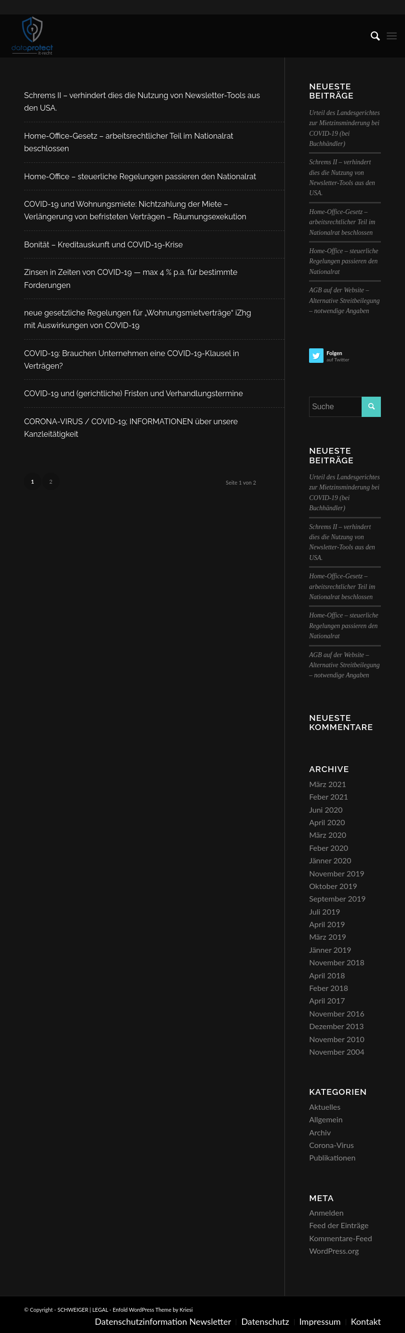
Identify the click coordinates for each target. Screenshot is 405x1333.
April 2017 (327, 1000)
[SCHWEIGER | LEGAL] (32, 35)
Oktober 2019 (333, 885)
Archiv (320, 1132)
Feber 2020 (328, 847)
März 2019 (327, 936)
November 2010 (336, 1039)
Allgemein (325, 1119)
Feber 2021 (328, 796)
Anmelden (326, 1212)
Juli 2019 (324, 911)
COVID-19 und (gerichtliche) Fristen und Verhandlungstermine (133, 393)
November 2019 (336, 873)
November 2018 (336, 962)
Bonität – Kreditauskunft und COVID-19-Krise (103, 244)
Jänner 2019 (330, 949)
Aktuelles (324, 1106)
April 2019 (327, 924)
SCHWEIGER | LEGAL (82, 1309)
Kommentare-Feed (340, 1238)
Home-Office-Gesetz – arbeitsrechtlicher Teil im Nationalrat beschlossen (342, 222)
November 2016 (336, 1013)
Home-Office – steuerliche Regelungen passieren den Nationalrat (140, 176)
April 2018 (327, 975)
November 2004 (336, 1051)
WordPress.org (334, 1250)
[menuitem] (370, 35)
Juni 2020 (325, 809)
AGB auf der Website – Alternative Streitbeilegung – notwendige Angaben (344, 301)
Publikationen (332, 1157)
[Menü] (392, 36)
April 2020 (327, 822)
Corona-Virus (331, 1144)
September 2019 (337, 898)
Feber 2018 (328, 987)
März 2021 (327, 783)
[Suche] (370, 35)
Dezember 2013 (336, 1026)
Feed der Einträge (338, 1225)
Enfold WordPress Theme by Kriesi (153, 1309)
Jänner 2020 (330, 860)
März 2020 (327, 834)
